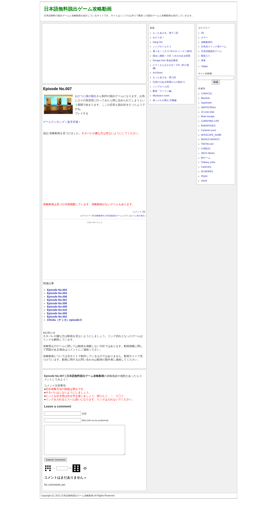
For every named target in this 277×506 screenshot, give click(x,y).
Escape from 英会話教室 (165, 60)
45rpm (204, 176)
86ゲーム (205, 157)
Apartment (206, 102)
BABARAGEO (208, 125)
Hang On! (158, 42)
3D (93, 216)
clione (204, 180)
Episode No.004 (57, 293)
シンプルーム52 (161, 86)
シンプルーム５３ (162, 46)
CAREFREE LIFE (210, 121)
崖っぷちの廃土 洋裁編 (164, 100)
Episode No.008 (57, 303)
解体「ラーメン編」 (163, 91)
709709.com (207, 144)
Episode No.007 (57, 89)
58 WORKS (207, 171)
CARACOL (206, 93)
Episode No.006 (57, 296)
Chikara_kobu (208, 162)
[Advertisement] (94, 52)
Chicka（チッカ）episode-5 (64, 319)
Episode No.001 (57, 299)
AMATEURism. (208, 107)
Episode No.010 (57, 309)
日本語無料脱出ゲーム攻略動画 (78, 9)
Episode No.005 (57, 313)
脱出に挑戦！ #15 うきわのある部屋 (171, 55)
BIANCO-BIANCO (210, 139)
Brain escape (207, 116)
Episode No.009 (57, 306)
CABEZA (205, 148)
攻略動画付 (99, 216)
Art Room (158, 72)
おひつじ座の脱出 (85, 96)
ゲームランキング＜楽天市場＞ (62, 121)
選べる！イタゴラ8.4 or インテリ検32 (172, 51)
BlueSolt (205, 98)
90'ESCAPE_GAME (211, 135)
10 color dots (207, 112)
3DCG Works (207, 153)
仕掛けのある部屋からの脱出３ (169, 82)
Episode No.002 (57, 316)
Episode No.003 (57, 289)
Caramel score (208, 130)
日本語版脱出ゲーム (113, 216)
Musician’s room (161, 95)
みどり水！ (158, 37)
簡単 (203, 60)
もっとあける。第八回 (164, 77)
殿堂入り (205, 55)
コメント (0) (139, 211)
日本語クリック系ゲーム (213, 46)
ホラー (204, 37)
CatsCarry (206, 167)
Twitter (204, 66)
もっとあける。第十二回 (165, 33)
